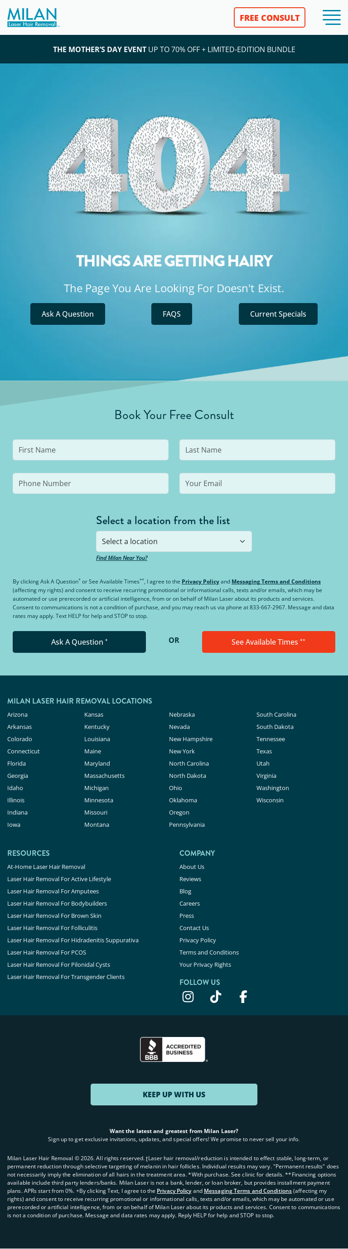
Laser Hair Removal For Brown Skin (54, 915)
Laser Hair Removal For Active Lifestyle (59, 879)
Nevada (179, 727)
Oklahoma (183, 800)
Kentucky (97, 727)
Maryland (97, 763)
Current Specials (278, 314)
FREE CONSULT (270, 17)
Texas (264, 751)
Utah (263, 763)
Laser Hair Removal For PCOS (46, 952)
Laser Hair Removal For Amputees (53, 891)
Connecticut (23, 751)
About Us (191, 867)
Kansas (93, 714)
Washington (272, 788)
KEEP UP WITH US (174, 1095)
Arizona (17, 714)
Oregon (179, 812)
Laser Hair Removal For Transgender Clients (66, 977)
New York (182, 751)
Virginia (266, 776)
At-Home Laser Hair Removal (46, 867)
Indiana (17, 812)
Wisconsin (270, 800)
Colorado (19, 739)
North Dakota (187, 776)
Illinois (15, 800)
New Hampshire (191, 739)
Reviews (190, 879)
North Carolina (189, 763)
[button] (332, 17)
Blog (185, 891)
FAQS (172, 314)
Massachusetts (104, 776)
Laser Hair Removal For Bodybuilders (57, 903)
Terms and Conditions (209, 952)
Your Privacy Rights (205, 964)
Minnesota (98, 800)
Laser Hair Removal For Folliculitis (52, 928)
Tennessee (270, 739)
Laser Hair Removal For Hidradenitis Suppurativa (73, 940)
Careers (189, 903)
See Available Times (268, 642)
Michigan (96, 788)
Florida (16, 763)
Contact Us (194, 928)
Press (186, 915)
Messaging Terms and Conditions (276, 581)
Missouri (95, 812)
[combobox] (174, 541)
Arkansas (19, 727)
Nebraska (182, 714)
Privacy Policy (200, 581)
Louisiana (97, 739)
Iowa (13, 824)
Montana (96, 824)
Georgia (17, 776)
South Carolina (276, 714)
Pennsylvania (187, 824)
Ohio (175, 788)
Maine (92, 751)
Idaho (15, 788)
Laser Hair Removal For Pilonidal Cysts (58, 964)
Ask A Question (68, 314)
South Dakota (275, 727)
